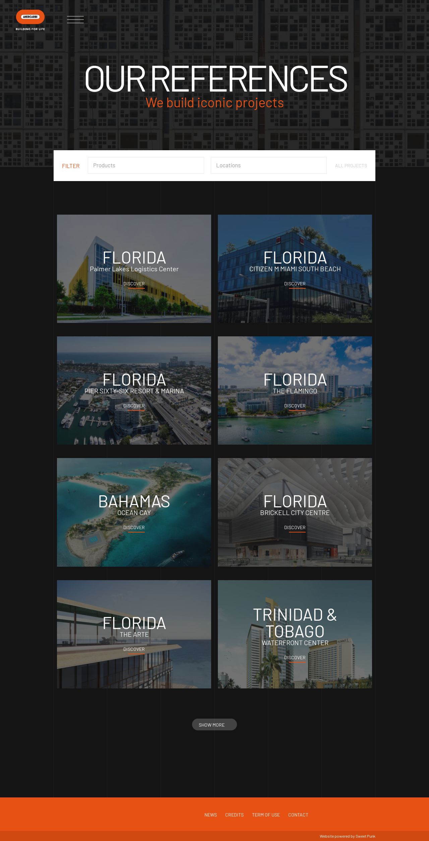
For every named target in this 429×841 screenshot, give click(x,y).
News (210, 815)
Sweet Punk (365, 836)
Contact (298, 815)
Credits (234, 815)
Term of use (266, 815)
